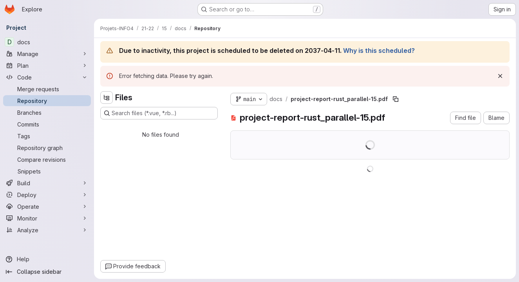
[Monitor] (47, 218)
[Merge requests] (47, 88)
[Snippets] (47, 171)
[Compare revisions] (47, 159)
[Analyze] (47, 229)
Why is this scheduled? (379, 50)
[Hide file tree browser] (106, 97)
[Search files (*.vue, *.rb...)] (159, 113)
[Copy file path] (395, 99)
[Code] (47, 77)
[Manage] (47, 53)
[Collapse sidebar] (47, 271)
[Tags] (47, 135)
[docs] (47, 41)
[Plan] (47, 65)
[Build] (47, 182)
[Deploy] (47, 194)
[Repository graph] (47, 147)
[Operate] (47, 206)
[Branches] (47, 112)
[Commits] (47, 124)
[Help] (47, 259)
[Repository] (47, 100)
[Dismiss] (500, 76)
